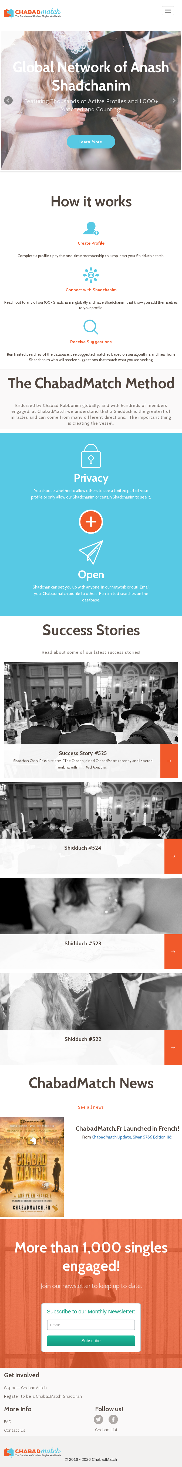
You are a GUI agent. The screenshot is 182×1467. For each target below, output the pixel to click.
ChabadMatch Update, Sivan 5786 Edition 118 (131, 1137)
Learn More (90, 142)
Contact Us (14, 1430)
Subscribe (90, 1340)
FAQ (7, 1421)
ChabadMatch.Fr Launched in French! (127, 1128)
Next (173, 100)
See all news (91, 1107)
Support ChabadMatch (25, 1387)
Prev (8, 100)
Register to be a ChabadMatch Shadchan (43, 1396)
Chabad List (106, 1429)
